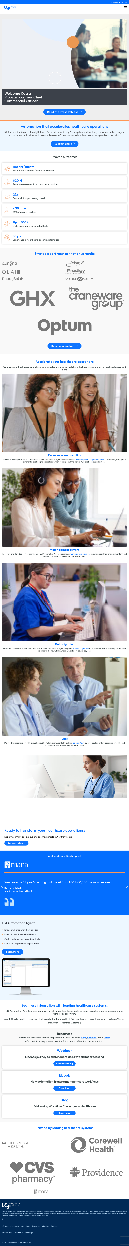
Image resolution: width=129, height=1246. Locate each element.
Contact (54, 1226)
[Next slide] (127, 886)
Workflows (25, 1226)
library (107, 1037)
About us (45, 1226)
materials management (80, 554)
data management (81, 648)
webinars (91, 1037)
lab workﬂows (79, 743)
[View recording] (64, 1057)
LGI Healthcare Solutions (39, 1215)
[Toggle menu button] (125, 8)
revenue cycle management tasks (89, 459)
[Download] (64, 1082)
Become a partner (64, 345)
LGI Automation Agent (10, 1226)
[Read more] (64, 1106)
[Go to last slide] (2, 886)
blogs (83, 1037)
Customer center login (119, 2)
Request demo (64, 144)
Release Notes (7, 1233)
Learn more (12, 951)
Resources (36, 1226)
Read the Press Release (64, 112)
